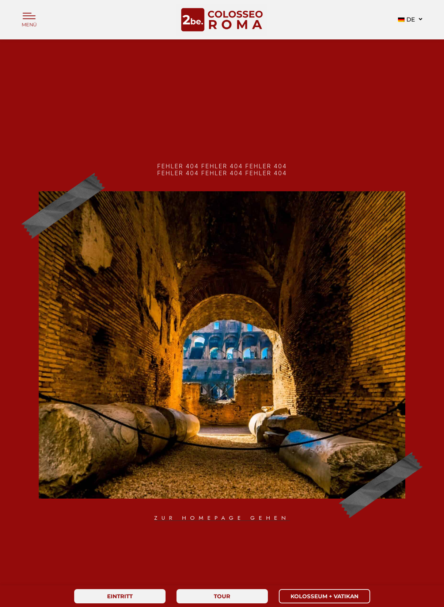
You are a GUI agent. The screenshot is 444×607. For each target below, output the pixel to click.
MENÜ (29, 25)
